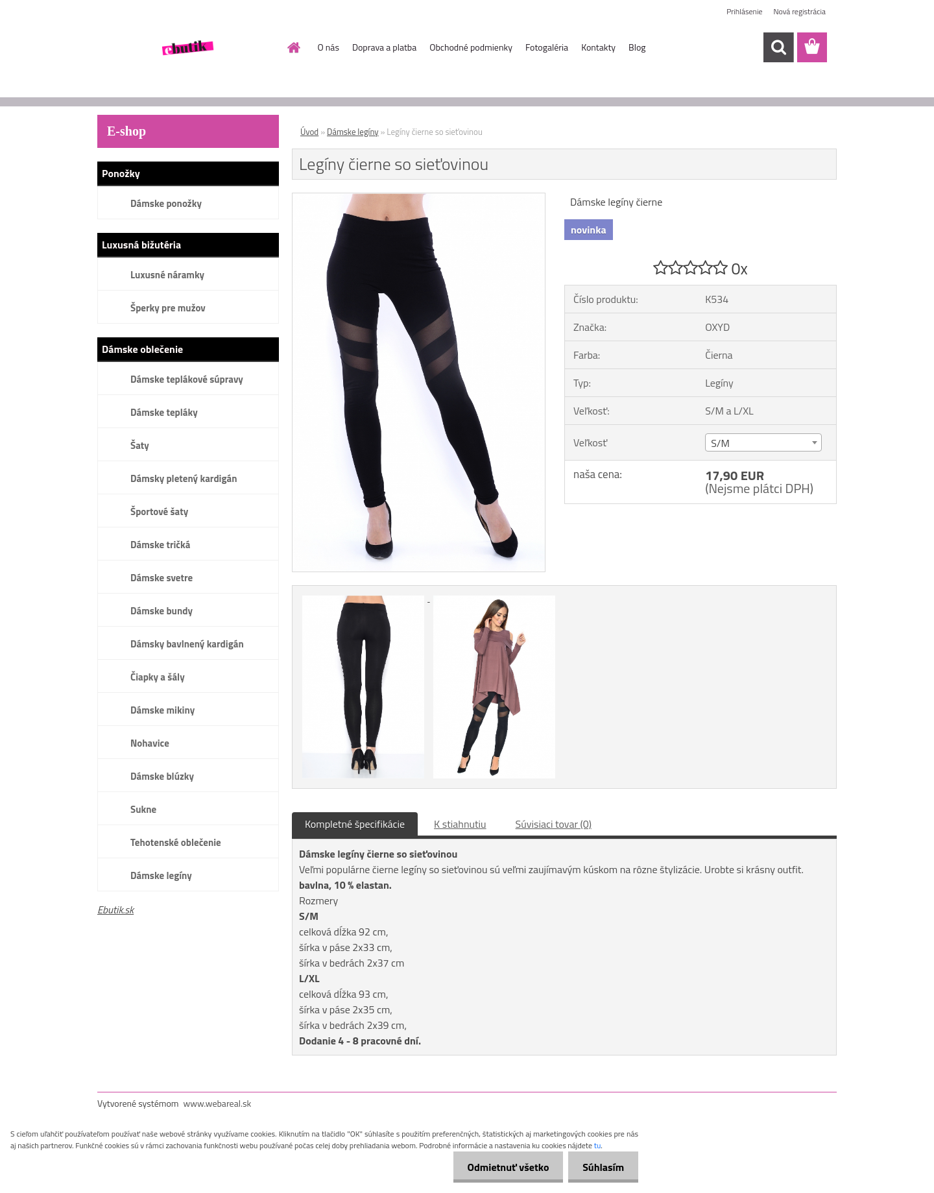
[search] (778, 47)
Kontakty (598, 47)
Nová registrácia (799, 11)
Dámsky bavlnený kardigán (187, 643)
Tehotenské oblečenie (175, 842)
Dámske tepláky (164, 412)
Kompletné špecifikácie (355, 824)
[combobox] (763, 442)
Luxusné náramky (167, 274)
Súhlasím (601, 1167)
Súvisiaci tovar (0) (554, 824)
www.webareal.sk (218, 1103)
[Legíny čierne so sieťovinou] (419, 198)
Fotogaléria (546, 47)
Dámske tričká (160, 544)
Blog (637, 47)
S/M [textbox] (720, 443)
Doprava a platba (384, 47)
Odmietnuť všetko (502, 1167)
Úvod (309, 131)
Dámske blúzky (162, 776)
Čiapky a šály (157, 676)
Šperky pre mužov (168, 307)
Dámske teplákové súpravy (186, 379)
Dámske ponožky (166, 203)
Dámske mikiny (162, 710)
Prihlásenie (744, 11)
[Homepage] (293, 47)
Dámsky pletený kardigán (183, 478)
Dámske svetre (161, 577)
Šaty (139, 445)
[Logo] (186, 48)
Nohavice (149, 743)
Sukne (143, 809)
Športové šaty (159, 511)
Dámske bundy (161, 610)
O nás (328, 47)
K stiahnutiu (460, 824)
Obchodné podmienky (470, 47)
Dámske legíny (161, 875)
